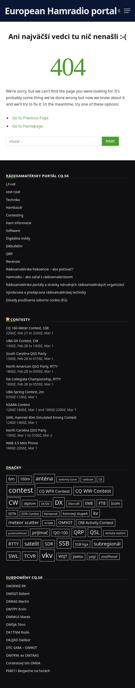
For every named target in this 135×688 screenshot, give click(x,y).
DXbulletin (14, 246)
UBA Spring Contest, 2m (25, 392)
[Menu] (127, 10)
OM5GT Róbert (18, 593)
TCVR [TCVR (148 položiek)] (30, 556)
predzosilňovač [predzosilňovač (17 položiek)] (17, 533)
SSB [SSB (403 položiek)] (64, 543)
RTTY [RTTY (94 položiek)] (13, 544)
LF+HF (11, 184)
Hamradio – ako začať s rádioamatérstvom (39, 277)
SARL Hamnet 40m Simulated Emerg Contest (41, 417)
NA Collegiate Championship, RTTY (33, 379)
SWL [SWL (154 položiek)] (13, 556)
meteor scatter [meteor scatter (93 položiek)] (23, 522)
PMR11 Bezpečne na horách (28, 670)
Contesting (14, 215)
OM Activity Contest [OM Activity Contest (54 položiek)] (95, 522)
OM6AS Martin (17, 601)
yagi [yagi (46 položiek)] (92, 556)
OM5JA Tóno (15, 624)
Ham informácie (18, 223)
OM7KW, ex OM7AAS (22, 655)
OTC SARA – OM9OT (21, 647)
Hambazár (14, 207)
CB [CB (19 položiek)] (100, 479)
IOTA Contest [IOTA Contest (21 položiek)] (30, 514)
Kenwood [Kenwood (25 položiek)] (51, 514)
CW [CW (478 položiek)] (13, 502)
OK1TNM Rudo (17, 632)
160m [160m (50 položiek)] (25, 479)
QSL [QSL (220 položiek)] (95, 532)
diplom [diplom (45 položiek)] (30, 503)
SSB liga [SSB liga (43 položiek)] (81, 544)
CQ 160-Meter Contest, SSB (27, 328)
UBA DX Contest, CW (22, 340)
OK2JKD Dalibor (18, 640)
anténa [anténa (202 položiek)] (44, 478)
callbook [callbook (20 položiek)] (88, 479)
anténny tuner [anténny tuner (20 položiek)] (67, 479)
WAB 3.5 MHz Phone (22, 443)
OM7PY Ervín (16, 609)
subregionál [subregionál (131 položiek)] (107, 543)
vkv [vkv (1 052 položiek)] (47, 555)
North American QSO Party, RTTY (32, 366)
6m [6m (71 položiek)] (11, 479)
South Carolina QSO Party (26, 353)
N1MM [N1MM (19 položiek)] (48, 523)
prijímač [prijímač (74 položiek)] (40, 532)
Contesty (20, 319)
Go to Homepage (27, 126)
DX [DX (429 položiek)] (59, 502)
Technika (13, 199)
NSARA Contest (18, 404)
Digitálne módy (18, 238)
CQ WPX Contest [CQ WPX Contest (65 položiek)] (54, 491)
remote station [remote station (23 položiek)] (115, 533)
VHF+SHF (13, 192)
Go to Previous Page (30, 118)
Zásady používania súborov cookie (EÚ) (36, 300)
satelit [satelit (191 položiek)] (31, 543)
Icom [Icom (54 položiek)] (115, 503)
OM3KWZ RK (16, 586)
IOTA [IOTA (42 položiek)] (12, 513)
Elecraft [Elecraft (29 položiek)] (74, 503)
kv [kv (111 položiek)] (95, 513)
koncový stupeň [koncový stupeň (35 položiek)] (75, 513)
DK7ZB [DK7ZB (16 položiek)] (45, 504)
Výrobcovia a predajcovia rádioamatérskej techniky (46, 292)
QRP (9, 253)
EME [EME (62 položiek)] (89, 503)
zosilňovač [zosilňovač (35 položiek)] (109, 556)
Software (13, 230)
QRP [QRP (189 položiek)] (79, 532)
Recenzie (13, 261)
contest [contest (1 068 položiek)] (21, 490)
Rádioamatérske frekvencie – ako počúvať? (39, 269)
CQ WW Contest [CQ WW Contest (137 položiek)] (93, 491)
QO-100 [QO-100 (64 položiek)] (60, 532)
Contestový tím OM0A (23, 663)
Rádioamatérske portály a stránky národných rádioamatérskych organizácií (65, 284)
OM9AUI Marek (18, 616)
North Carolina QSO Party (26, 430)
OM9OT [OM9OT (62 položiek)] (65, 522)
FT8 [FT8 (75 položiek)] (102, 503)
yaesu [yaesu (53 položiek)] (78, 556)
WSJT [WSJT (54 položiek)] (62, 556)
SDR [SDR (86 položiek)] (49, 544)
